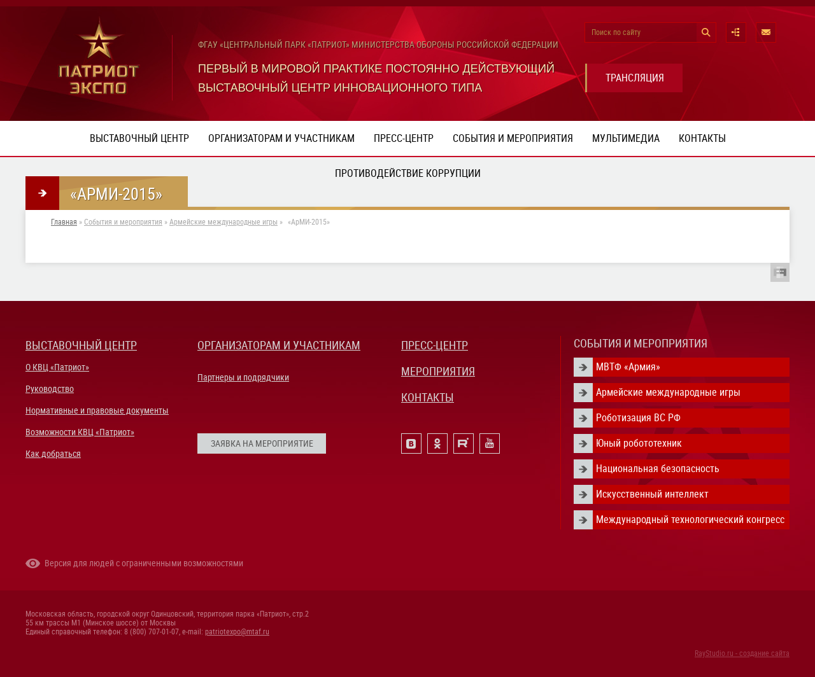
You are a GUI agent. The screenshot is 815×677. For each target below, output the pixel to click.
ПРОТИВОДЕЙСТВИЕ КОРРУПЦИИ (408, 173)
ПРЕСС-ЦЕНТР (434, 345)
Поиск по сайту (616, 32)
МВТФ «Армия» (628, 367)
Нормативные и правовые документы (97, 410)
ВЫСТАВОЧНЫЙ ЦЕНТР (81, 345)
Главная (64, 222)
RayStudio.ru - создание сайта (742, 653)
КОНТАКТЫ (427, 397)
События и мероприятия (513, 138)
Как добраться (53, 454)
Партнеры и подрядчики (243, 377)
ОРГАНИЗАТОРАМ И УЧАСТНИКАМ (278, 345)
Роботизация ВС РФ (638, 418)
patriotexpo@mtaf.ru (237, 631)
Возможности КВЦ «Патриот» (79, 432)
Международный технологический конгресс (690, 519)
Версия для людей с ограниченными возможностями (144, 563)
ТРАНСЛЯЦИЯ (635, 78)
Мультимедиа (626, 138)
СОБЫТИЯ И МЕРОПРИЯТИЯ (640, 343)
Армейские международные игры (223, 222)
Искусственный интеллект (652, 494)
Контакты (702, 138)
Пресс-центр (404, 138)
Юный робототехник (639, 443)
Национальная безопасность (657, 469)
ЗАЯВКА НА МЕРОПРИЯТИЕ (262, 443)
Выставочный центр (139, 138)
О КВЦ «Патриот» (57, 367)
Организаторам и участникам (281, 138)
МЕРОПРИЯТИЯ (438, 371)
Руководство (49, 389)
